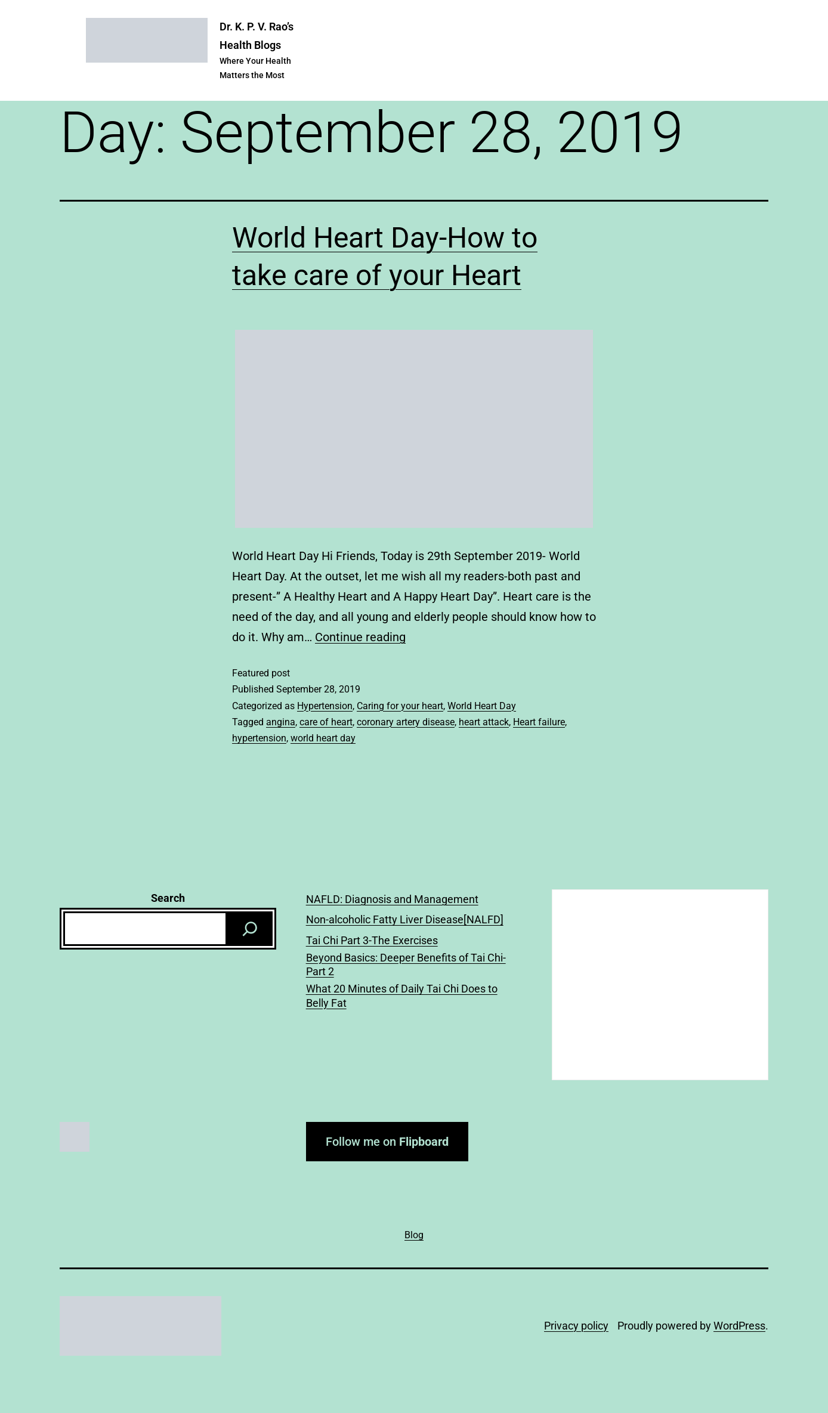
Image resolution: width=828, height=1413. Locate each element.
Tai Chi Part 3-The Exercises (372, 940)
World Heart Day (481, 706)
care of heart (326, 722)
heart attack (484, 722)
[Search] (250, 928)
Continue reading (360, 637)
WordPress (739, 1325)
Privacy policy (576, 1325)
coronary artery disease (406, 722)
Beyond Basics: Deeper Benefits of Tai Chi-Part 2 (406, 964)
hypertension (259, 738)
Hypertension (325, 706)
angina (280, 722)
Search (168, 898)
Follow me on (387, 1141)
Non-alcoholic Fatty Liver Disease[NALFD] (404, 919)
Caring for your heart (400, 706)
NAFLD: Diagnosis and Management (392, 899)
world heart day (323, 738)
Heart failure (539, 722)
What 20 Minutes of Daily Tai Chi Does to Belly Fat (402, 995)
